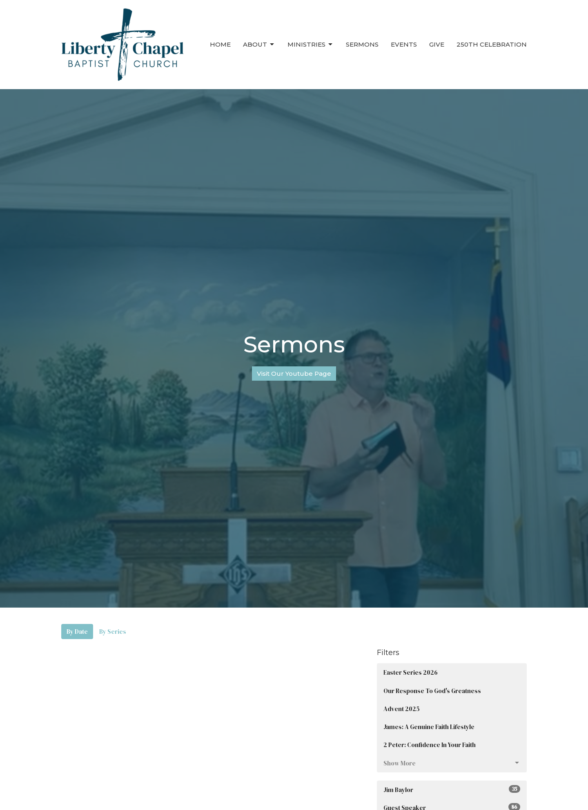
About (259, 44)
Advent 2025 (401, 709)
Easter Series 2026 (410, 672)
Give (436, 44)
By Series (112, 631)
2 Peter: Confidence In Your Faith (429, 744)
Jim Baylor (451, 789)
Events (404, 44)
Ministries (310, 44)
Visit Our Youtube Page (294, 373)
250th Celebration (492, 44)
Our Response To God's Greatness (432, 691)
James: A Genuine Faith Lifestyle (428, 726)
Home (220, 44)
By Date (77, 631)
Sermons (362, 44)
